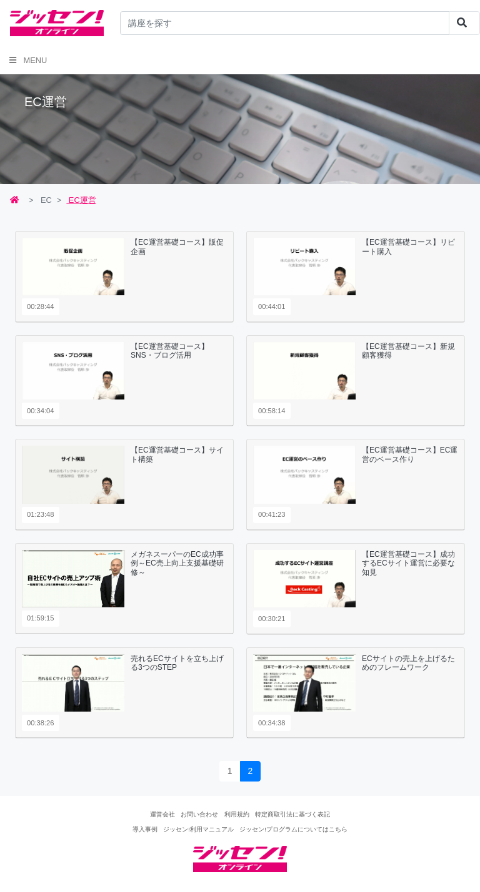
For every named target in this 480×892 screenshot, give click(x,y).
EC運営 (81, 200)
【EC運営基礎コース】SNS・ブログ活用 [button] (170, 351)
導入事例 (145, 829)
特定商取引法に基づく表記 (292, 814)
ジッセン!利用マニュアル (198, 829)
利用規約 (236, 814)
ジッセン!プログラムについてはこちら (293, 829)
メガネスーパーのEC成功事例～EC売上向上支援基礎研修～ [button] (177, 563)
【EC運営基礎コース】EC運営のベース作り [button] (410, 454)
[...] (285, 23)
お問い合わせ (199, 814)
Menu (28, 60)
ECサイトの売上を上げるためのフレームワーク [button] (408, 663)
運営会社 (162, 814)
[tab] (124, 277)
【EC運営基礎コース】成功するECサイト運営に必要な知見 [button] (408, 563)
